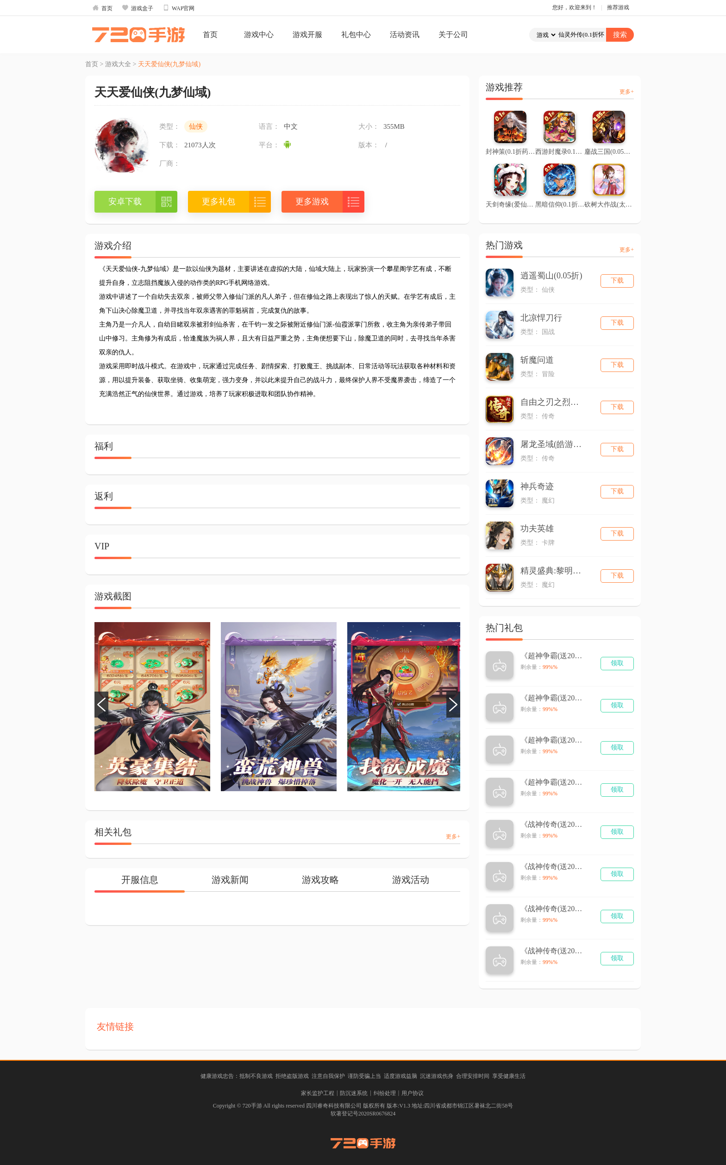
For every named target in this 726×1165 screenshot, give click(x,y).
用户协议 (412, 1093)
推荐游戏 (618, 7)
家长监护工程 (317, 1093)
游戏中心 (259, 34)
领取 (617, 663)
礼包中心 (356, 34)
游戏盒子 (137, 8)
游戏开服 (307, 34)
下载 (617, 280)
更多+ (453, 836)
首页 (102, 8)
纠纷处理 (385, 1093)
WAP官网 (178, 8)
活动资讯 (404, 34)
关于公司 (453, 34)
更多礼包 (218, 201)
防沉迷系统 (354, 1093)
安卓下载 (125, 201)
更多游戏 (312, 201)
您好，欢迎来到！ (574, 7)
